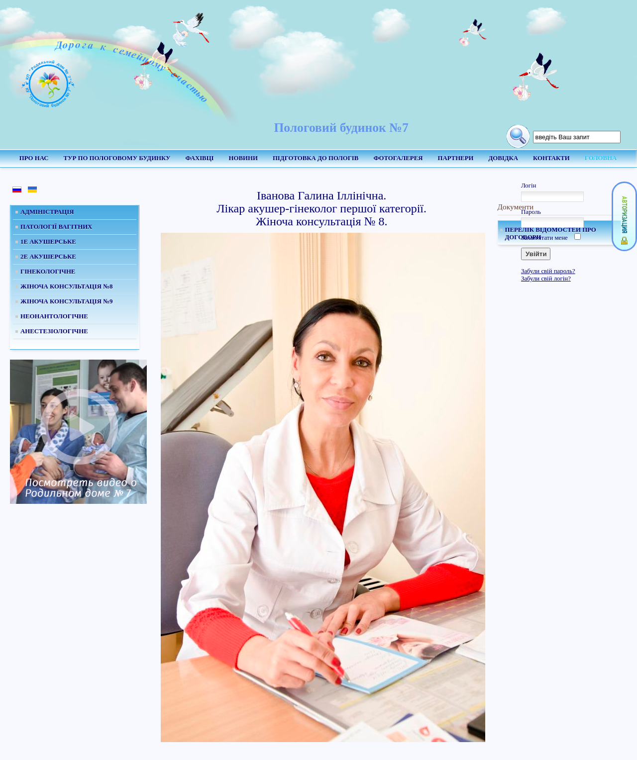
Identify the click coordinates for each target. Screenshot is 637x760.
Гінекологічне (47, 271)
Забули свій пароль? (548, 271)
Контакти (551, 158)
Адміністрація (47, 211)
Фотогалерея (398, 158)
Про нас (34, 158)
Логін (528, 185)
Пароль (531, 211)
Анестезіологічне (54, 331)
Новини (243, 158)
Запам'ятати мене (544, 237)
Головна (601, 158)
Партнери (455, 158)
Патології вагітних (56, 226)
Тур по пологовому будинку (116, 158)
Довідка (503, 158)
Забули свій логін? (546, 278)
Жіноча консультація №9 (66, 301)
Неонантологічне (54, 316)
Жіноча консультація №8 (66, 286)
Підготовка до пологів (315, 158)
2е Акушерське (48, 256)
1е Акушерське (48, 241)
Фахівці (199, 158)
